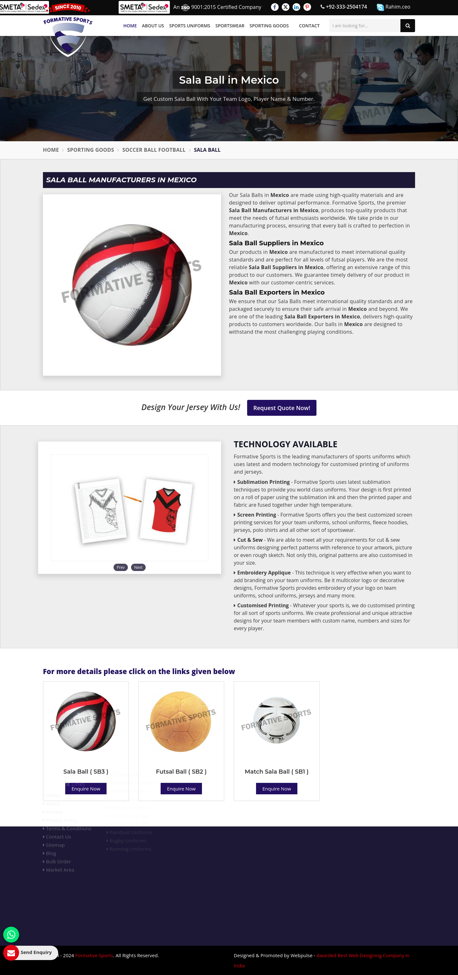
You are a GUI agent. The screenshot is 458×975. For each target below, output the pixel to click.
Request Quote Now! (281, 408)
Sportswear (229, 26)
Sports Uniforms (189, 26)
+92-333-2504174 (344, 6)
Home (130, 26)
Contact (309, 26)
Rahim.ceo (393, 7)
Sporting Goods (269, 26)
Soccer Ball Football (154, 149)
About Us (153, 26)
